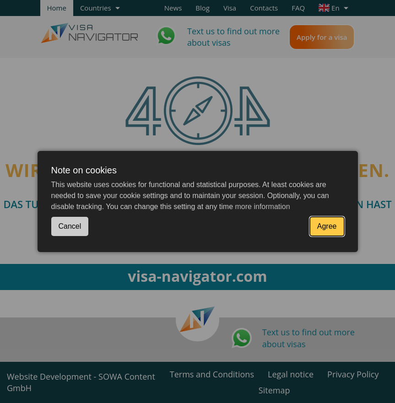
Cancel (70, 226)
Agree (327, 226)
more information (262, 206)
